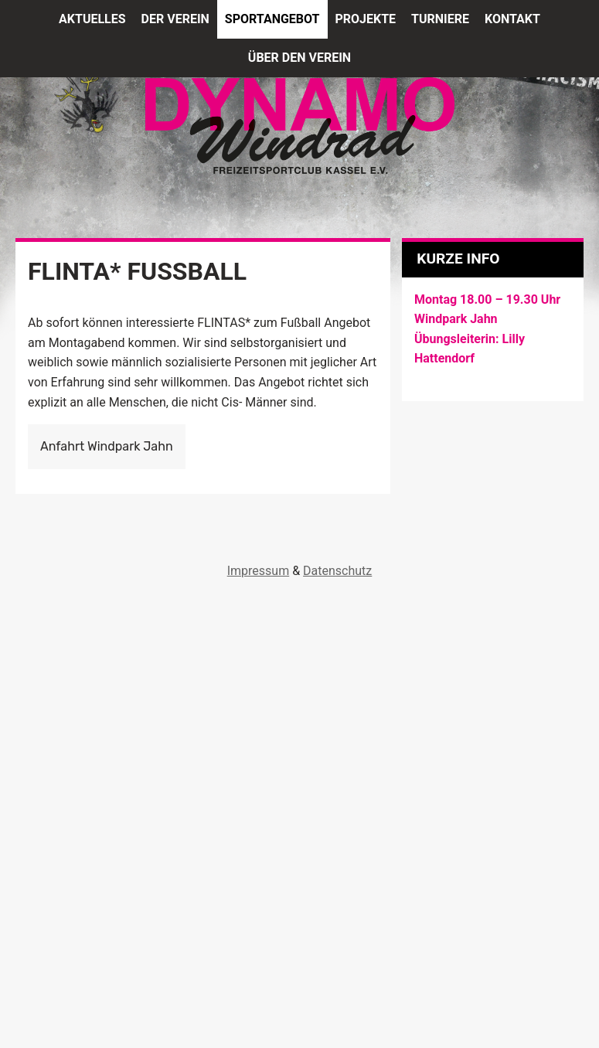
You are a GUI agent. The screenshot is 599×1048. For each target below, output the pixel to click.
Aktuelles (92, 19)
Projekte (365, 19)
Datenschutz (337, 570)
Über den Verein (299, 57)
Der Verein (175, 19)
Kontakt (512, 19)
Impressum (258, 570)
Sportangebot (272, 19)
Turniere (440, 19)
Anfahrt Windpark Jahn (106, 446)
